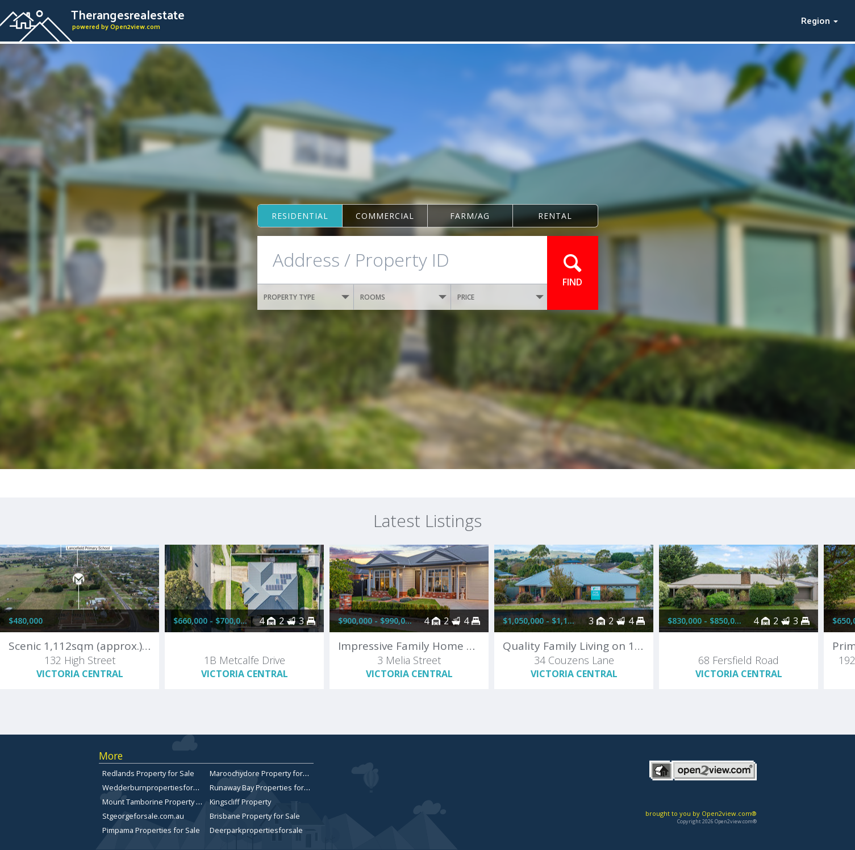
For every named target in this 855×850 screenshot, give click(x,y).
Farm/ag (470, 215)
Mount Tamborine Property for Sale (162, 802)
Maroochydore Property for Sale (264, 773)
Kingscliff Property (240, 802)
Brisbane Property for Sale (255, 816)
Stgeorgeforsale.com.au (143, 816)
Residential (300, 215)
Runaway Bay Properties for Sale (265, 787)
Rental (555, 215)
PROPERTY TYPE (307, 297)
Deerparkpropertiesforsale (256, 830)
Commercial (385, 215)
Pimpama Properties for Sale (151, 830)
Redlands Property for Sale (148, 773)
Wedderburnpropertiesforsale (154, 787)
